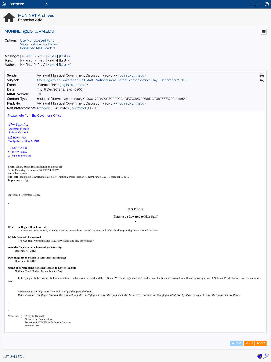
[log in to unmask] (131, 75)
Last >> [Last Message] (65, 56)
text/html (79, 108)
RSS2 (261, 343)
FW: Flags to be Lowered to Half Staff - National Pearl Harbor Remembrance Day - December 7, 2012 (112, 80)
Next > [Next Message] (52, 56)
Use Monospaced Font (37, 40)
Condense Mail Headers (37, 48)
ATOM (236, 343)
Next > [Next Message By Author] (52, 65)
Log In (255, 4)
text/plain (44, 108)
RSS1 (249, 343)
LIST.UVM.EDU (13, 357)
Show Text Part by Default (39, 44)
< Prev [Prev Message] (39, 56)
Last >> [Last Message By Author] (65, 65)
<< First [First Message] (26, 56)
